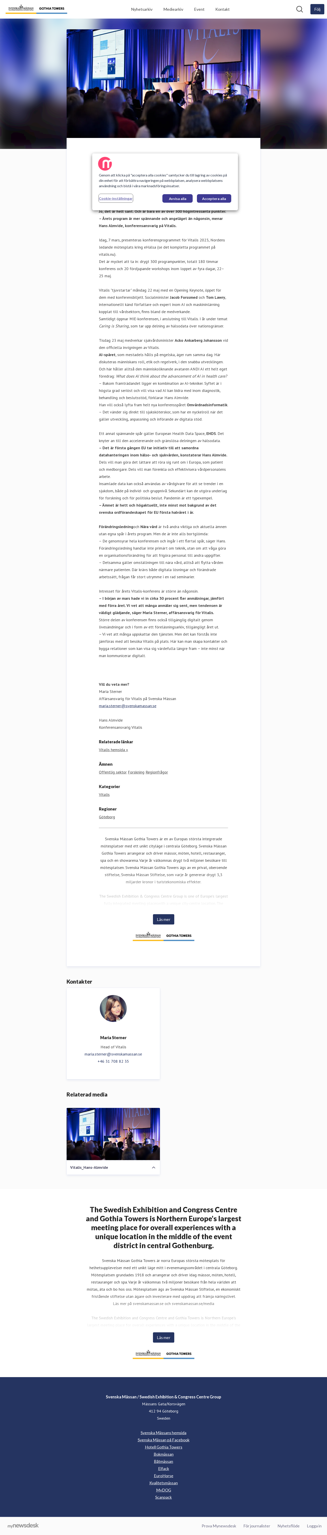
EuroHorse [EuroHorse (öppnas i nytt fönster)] (163, 1475)
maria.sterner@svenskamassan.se (127, 705)
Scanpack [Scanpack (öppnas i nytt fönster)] (163, 1497)
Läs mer (163, 919)
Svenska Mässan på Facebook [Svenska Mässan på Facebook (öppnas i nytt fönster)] (164, 1439)
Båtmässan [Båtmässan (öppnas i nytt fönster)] (163, 1461)
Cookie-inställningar (116, 198)
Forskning (136, 772)
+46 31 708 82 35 (113, 1061)
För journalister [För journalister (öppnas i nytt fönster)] (256, 1525)
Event (199, 9)
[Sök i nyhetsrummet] (299, 9)
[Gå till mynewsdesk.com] (23, 1526)
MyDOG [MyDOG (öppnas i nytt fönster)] (163, 1490)
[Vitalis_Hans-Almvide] (113, 1134)
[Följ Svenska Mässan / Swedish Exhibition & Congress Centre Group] (317, 9)
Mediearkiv (173, 9)
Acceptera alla (214, 198)
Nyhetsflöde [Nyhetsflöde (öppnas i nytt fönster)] (288, 1525)
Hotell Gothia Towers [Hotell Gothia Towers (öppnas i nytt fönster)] (163, 1447)
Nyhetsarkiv (142, 9)
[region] (165, 181)
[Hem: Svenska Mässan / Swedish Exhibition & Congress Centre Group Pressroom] (36, 9)
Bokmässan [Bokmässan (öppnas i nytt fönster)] (164, 1454)
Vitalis (104, 794)
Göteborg (107, 816)
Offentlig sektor (113, 772)
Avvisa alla (177, 198)
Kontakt (222, 9)
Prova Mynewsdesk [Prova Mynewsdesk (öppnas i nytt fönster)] (219, 1525)
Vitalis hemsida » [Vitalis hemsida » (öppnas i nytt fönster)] (113, 749)
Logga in (314, 1525)
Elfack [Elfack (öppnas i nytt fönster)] (163, 1468)
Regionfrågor (157, 772)
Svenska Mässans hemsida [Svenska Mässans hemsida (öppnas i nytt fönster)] (163, 1432)
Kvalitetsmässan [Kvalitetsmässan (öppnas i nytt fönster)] (163, 1482)
